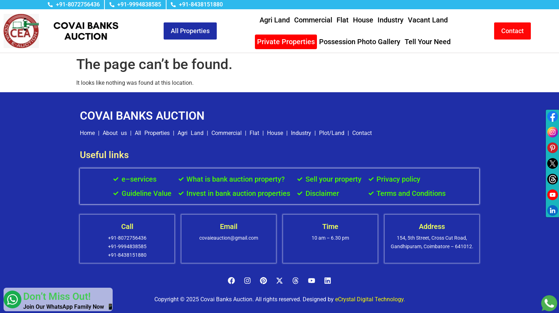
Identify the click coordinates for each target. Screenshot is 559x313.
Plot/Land (331, 133)
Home (87, 133)
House (363, 20)
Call (127, 226)
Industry (391, 20)
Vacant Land (428, 20)
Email (228, 226)
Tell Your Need (428, 41)
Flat (343, 20)
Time (330, 226)
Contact (362, 133)
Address (432, 226)
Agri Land (275, 20)
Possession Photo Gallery (359, 41)
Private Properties (286, 41)
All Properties (152, 133)
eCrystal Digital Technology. (370, 299)
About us (115, 133)
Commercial (313, 20)
